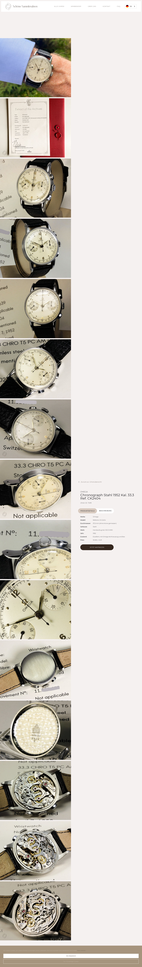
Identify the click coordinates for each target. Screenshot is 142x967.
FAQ (118, 6)
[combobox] (130, 6)
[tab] (87, 510)
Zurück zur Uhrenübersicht (91, 482)
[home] (21, 6)
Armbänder (76, 6)
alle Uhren (59, 6)
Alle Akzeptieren (71, 956)
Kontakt (106, 6)
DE (129, 6)
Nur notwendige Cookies (70, 961)
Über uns (92, 6)
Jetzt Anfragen (97, 547)
